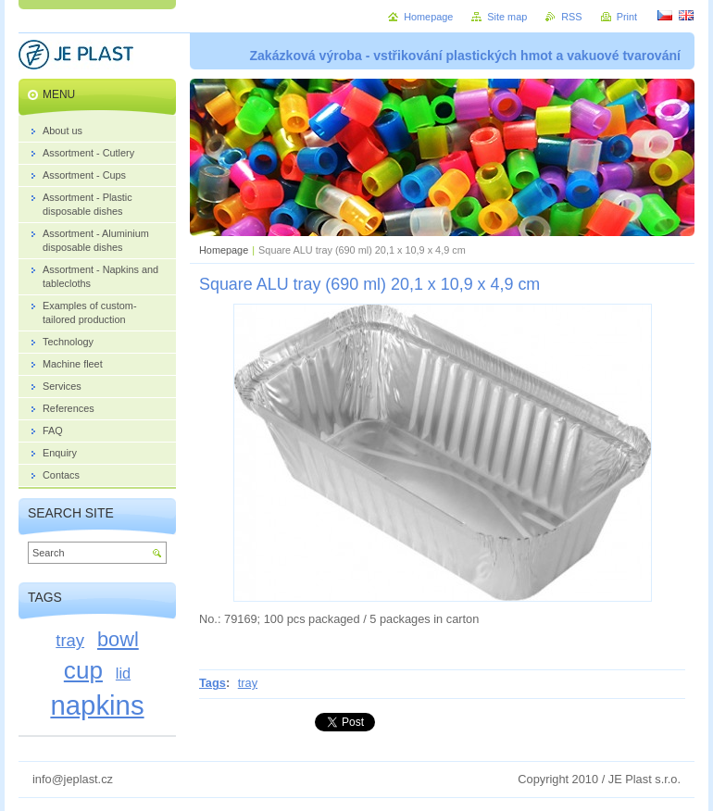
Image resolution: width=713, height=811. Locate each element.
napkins (97, 705)
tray (247, 683)
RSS (571, 16)
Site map (507, 16)
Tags (212, 683)
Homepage (223, 250)
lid (123, 673)
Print (627, 16)
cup (83, 670)
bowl (118, 639)
